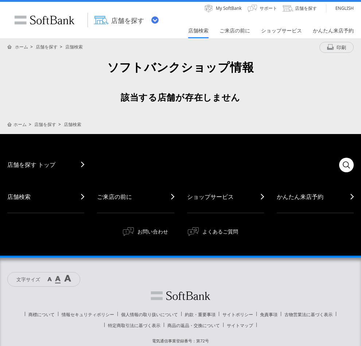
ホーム (21, 47)
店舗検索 (74, 47)
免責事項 (268, 314)
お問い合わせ (152, 231)
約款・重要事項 (200, 314)
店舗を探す (47, 47)
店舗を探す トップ (31, 165)
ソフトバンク (180, 296)
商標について (41, 314)
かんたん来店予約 (300, 197)
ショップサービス (210, 197)
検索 (346, 165)
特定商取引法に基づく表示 (134, 325)
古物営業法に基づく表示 (308, 314)
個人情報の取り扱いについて (149, 314)
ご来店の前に (114, 197)
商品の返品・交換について (193, 325)
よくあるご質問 (220, 231)
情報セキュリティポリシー (88, 314)
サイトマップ (240, 325)
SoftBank (44, 20)
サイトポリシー (237, 314)
